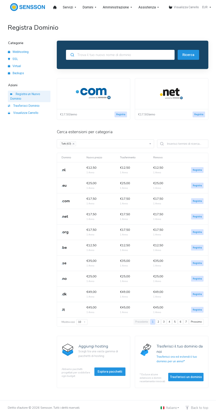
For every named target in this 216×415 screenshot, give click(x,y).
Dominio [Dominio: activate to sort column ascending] (66, 157)
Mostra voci (74, 322)
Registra (120, 114)
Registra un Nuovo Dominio (25, 96)
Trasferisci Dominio (24, 106)
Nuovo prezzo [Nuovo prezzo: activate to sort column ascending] (94, 157)
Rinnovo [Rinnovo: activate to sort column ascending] (158, 157)
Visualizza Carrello (23, 113)
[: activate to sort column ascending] (191, 157)
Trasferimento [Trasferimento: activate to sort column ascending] (128, 157)
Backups (16, 73)
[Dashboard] (55, 7)
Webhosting (18, 52)
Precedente (141, 322)
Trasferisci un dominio (186, 377)
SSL (13, 59)
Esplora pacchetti (110, 371)
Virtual (14, 66)
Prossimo (196, 322)
